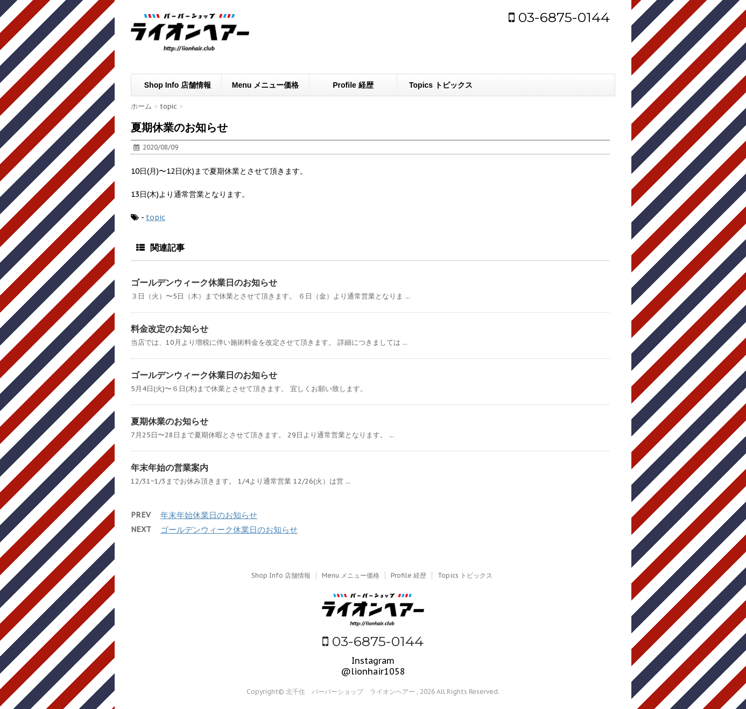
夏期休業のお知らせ (169, 421)
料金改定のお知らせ (169, 328)
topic (155, 217)
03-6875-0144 (559, 17)
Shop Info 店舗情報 (177, 85)
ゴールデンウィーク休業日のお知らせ (204, 282)
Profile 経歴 (353, 85)
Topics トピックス (441, 85)
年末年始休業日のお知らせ (208, 515)
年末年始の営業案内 (169, 467)
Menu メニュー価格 (265, 85)
